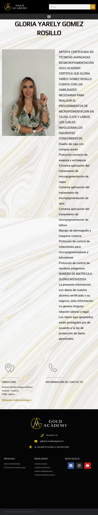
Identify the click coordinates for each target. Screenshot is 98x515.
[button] (49, 16)
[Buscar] (92, 6)
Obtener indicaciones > (17, 400)
